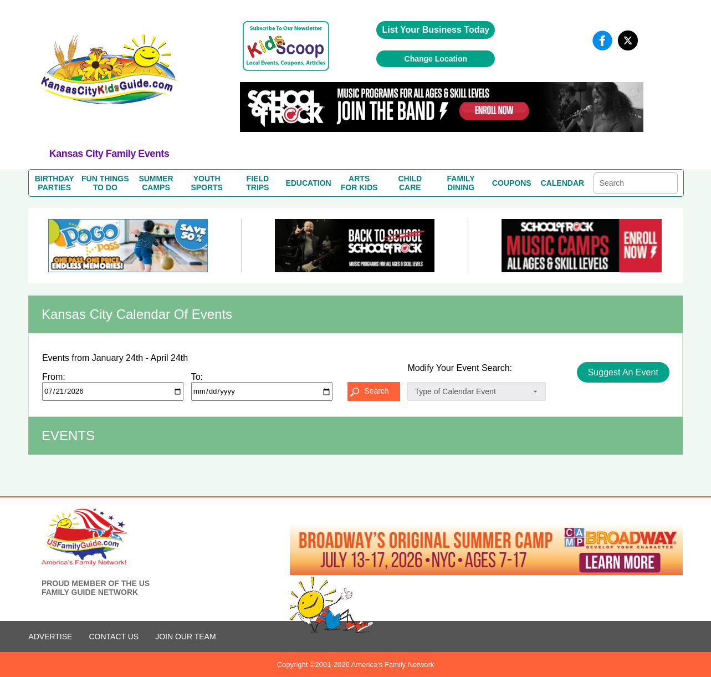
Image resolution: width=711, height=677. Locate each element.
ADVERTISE (50, 636)
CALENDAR (563, 183)
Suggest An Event (623, 372)
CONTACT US (114, 636)
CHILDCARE (410, 183)
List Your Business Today (435, 29)
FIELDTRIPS (257, 183)
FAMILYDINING (461, 183)
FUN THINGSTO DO (105, 183)
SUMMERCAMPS (156, 183)
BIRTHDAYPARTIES (54, 183)
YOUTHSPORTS (207, 183)
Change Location (436, 58)
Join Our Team (185, 636)
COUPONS (511, 183)
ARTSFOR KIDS (359, 183)
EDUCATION (308, 183)
